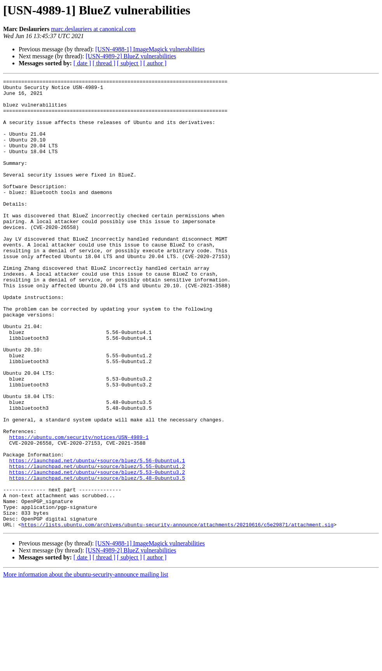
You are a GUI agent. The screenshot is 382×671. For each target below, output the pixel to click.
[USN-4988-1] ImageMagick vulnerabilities (150, 49)
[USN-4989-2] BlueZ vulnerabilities (130, 56)
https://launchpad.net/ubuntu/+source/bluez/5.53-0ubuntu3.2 (97, 551)
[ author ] (155, 63)
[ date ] (82, 63)
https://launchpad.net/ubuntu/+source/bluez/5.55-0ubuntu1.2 (97, 544)
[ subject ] (129, 63)
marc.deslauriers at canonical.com (93, 29)
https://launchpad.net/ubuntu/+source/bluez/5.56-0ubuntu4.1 (97, 537)
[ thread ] (103, 63)
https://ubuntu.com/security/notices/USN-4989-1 (79, 509)
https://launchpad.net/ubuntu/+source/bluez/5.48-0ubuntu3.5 (97, 558)
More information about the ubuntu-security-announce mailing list (85, 664)
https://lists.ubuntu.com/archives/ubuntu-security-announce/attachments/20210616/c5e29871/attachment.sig (177, 614)
